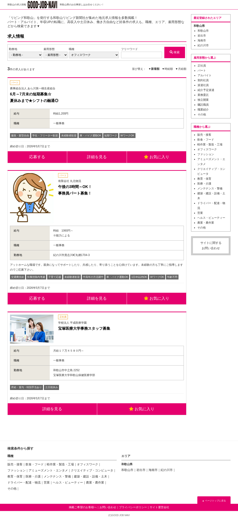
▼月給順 (180, 69)
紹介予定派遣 (206, 90)
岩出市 (202, 35)
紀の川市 (203, 45)
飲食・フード (205, 139)
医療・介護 (204, 183)
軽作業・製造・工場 (209, 144)
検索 (174, 52)
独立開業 (203, 99)
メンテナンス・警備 (209, 188)
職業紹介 (203, 109)
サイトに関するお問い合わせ (210, 245)
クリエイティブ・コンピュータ (92, 471)
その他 (202, 114)
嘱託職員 (203, 104)
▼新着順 (153, 69)
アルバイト (205, 75)
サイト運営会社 (159, 508)
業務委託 (203, 95)
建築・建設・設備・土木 (90, 477)
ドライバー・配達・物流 (24, 483)
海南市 (202, 40)
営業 (200, 213)
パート (202, 70)
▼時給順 (167, 69)
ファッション (205, 154)
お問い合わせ (107, 508)
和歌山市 (203, 30)
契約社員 (203, 80)
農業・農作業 (205, 222)
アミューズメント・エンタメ (48, 471)
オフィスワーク (207, 149)
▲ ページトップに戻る (214, 502)
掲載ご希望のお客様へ (83, 508)
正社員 (202, 65)
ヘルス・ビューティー (211, 217)
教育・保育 (204, 178)
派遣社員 (203, 85)
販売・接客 (204, 134)
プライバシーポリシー (133, 508)
